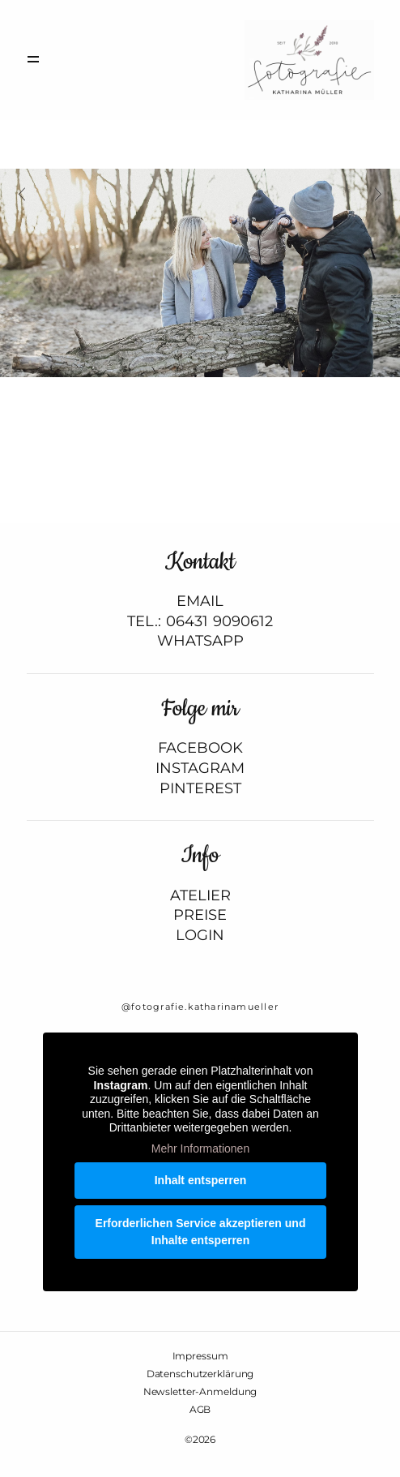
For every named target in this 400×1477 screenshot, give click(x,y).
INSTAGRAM (200, 768)
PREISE (200, 915)
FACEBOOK (200, 748)
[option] (200, 273)
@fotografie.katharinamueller (200, 1006)
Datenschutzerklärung (200, 1374)
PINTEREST (200, 788)
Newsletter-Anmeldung (200, 1392)
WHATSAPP (200, 641)
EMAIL (200, 601)
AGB (200, 1410)
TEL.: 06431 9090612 (200, 621)
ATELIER (200, 895)
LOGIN (200, 935)
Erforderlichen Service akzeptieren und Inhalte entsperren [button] (200, 1232)
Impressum (200, 1356)
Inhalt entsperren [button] (200, 1180)
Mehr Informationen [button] (200, 1148)
